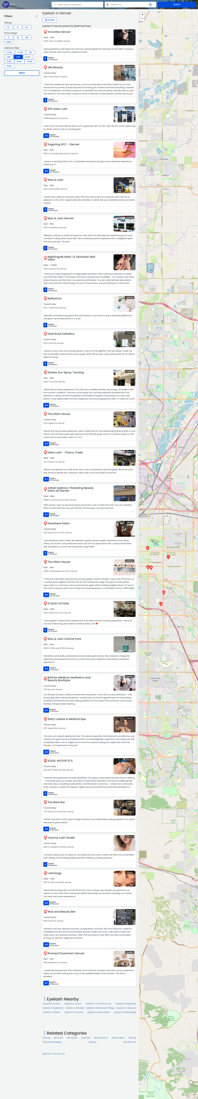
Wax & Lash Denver (60, 218)
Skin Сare (58, 1037)
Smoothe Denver (58, 31)
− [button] (142, 19)
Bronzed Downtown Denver (65, 953)
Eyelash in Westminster (98, 1012)
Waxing (46, 1037)
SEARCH (176, 4)
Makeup (92, 1042)
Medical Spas (118, 1037)
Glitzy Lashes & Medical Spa (66, 719)
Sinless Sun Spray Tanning (65, 372)
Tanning (132, 1037)
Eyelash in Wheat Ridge (125, 1012)
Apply (22, 73)
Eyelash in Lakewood (126, 1008)
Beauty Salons (101, 1037)
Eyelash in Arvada (51, 1003)
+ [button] (142, 15)
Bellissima (54, 298)
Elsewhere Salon (58, 523)
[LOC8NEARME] (9, 4)
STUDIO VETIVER (58, 603)
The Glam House (58, 414)
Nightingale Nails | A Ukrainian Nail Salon (71, 258)
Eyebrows (85, 1037)
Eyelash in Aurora (73, 1003)
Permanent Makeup (52, 1042)
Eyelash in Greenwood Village (100, 1008)
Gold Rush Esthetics (60, 333)
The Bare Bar (56, 802)
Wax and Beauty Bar (61, 911)
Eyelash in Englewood (53, 1008)
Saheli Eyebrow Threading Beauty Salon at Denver (70, 489)
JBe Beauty (55, 67)
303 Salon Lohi (57, 108)
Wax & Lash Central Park (64, 638)
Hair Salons (72, 1037)
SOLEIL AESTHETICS (60, 760)
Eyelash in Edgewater (126, 1003)
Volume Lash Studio (61, 837)
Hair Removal (129, 1042)
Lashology (54, 873)
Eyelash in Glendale (74, 1008)
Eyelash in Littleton (51, 1012)
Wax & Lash (55, 179)
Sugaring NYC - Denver (63, 144)
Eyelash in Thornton (74, 1012)
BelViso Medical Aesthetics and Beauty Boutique (68, 679)
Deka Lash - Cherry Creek (65, 452)
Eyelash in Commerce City (98, 1003)
